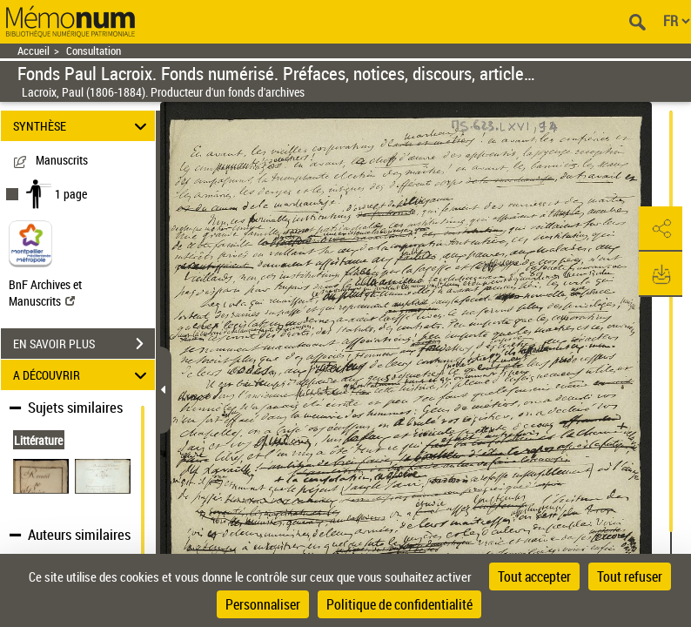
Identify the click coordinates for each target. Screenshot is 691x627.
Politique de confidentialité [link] (399, 604)
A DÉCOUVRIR (82, 375)
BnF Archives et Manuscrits (45, 292)
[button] (660, 229)
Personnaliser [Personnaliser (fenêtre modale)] (262, 604)
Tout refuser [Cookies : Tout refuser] (629, 576)
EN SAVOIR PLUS (84, 344)
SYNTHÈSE (82, 126)
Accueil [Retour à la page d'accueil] (33, 51)
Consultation (93, 51)
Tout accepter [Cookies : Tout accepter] (534, 576)
